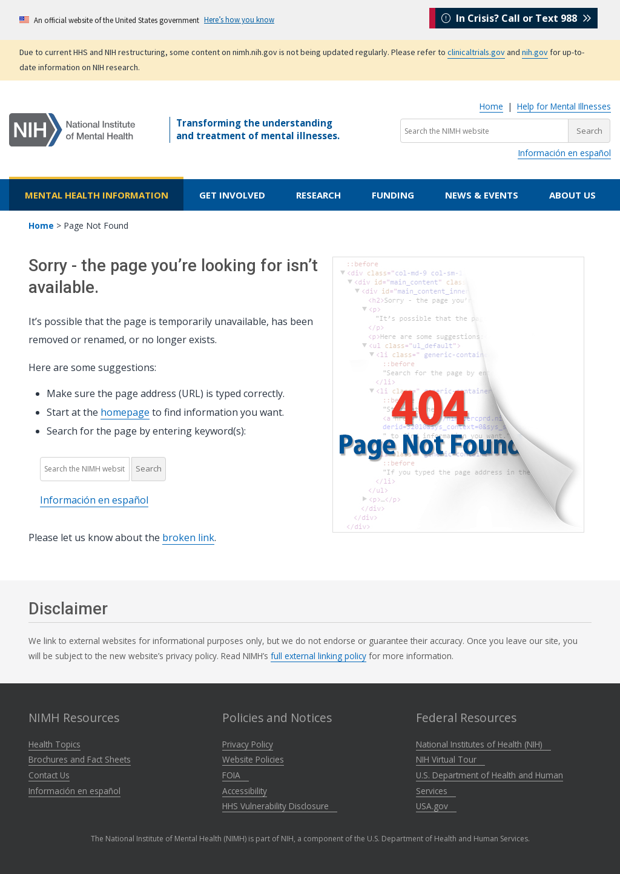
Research (318, 195)
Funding (393, 195)
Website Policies (253, 759)
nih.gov (535, 52)
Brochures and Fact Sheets (79, 759)
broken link (188, 537)
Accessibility (244, 791)
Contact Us (49, 775)
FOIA (235, 775)
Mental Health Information (96, 195)
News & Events (481, 195)
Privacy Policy (247, 744)
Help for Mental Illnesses (564, 106)
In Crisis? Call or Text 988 (516, 19)
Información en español (564, 153)
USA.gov (436, 806)
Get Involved (232, 195)
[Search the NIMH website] (484, 131)
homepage (125, 412)
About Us (572, 195)
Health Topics (54, 744)
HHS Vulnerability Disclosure (279, 806)
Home (491, 106)
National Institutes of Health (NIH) (483, 744)
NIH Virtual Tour (450, 759)
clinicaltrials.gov (476, 52)
